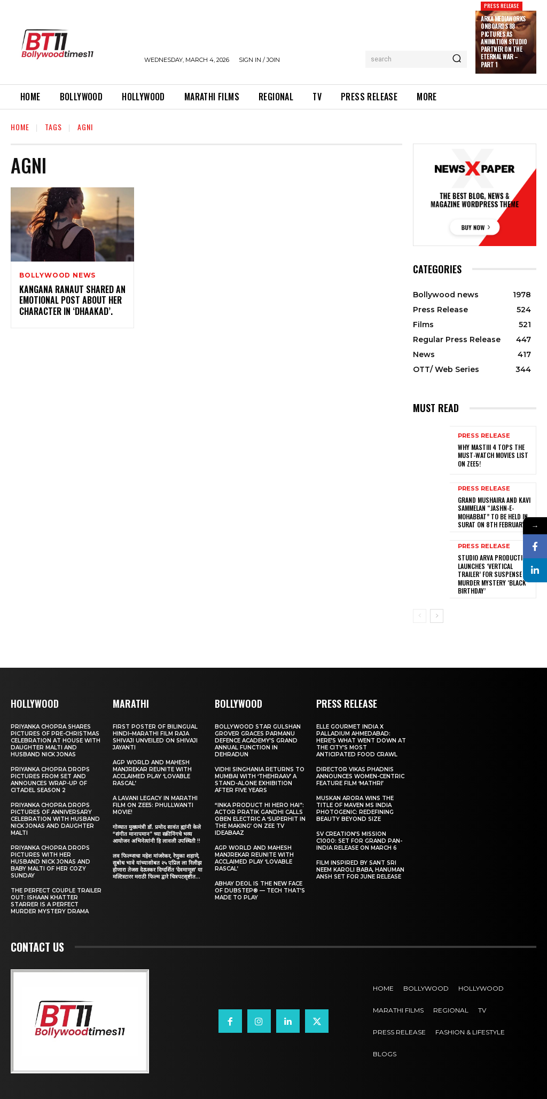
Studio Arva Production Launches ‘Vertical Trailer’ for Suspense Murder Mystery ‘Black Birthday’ (494, 574)
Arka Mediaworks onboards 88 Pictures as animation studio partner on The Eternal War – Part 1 (504, 41)
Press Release (501, 6)
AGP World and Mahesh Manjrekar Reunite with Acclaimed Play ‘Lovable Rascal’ (152, 773)
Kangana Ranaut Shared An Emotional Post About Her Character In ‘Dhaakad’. (72, 300)
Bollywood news (57, 275)
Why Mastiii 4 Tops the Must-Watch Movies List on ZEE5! (493, 455)
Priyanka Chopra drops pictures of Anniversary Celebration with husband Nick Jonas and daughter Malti (55, 819)
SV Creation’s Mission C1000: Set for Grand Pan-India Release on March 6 (359, 841)
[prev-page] (419, 616)
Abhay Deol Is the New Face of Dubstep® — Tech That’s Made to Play (260, 890)
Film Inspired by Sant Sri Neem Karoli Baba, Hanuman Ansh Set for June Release (360, 869)
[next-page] (436, 616)
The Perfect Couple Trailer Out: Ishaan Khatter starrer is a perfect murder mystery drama (56, 901)
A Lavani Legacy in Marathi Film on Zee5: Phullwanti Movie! (155, 805)
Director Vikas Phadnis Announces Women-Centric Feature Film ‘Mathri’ (360, 776)
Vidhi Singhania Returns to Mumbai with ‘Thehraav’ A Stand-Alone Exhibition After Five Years (259, 780)
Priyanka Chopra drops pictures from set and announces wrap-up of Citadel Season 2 (50, 780)
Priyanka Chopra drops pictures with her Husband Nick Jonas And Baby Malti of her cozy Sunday (50, 861)
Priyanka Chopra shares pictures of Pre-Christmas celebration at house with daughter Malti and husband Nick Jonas (55, 740)
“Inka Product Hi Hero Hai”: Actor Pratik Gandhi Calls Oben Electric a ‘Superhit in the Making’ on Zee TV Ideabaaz (260, 819)
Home (20, 126)
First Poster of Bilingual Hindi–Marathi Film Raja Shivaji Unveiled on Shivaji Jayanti (155, 737)
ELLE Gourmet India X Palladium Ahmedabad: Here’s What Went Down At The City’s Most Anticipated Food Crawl (361, 740)
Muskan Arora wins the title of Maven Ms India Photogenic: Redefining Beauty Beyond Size (355, 809)
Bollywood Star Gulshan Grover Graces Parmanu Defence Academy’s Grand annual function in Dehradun (258, 740)
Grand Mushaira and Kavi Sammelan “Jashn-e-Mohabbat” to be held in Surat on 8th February (494, 512)
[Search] (457, 59)
